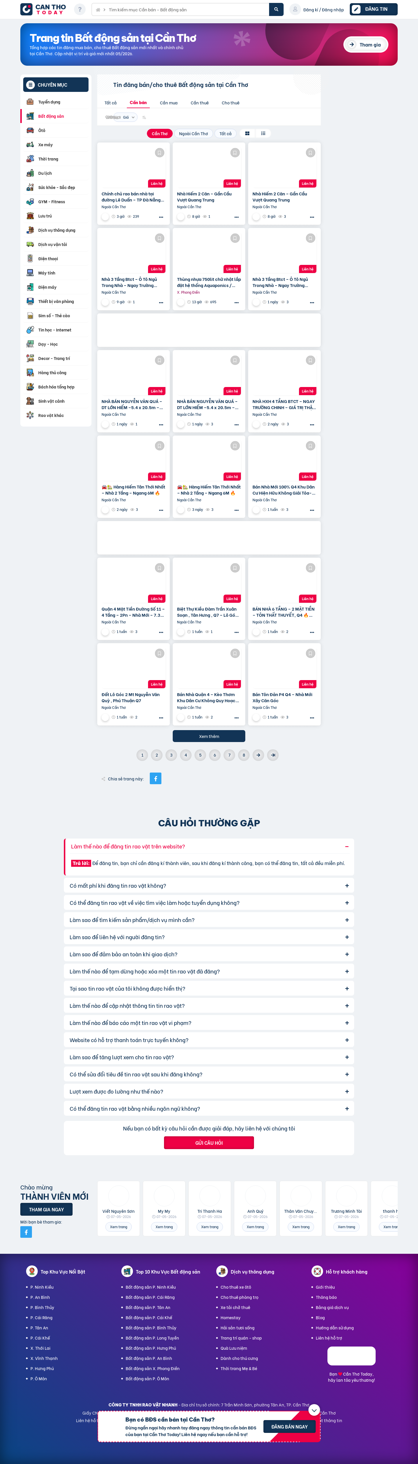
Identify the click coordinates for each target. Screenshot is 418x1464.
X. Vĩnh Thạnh (44, 1358)
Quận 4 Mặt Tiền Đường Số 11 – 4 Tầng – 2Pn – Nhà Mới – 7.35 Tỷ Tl (133, 612)
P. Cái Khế (40, 1338)
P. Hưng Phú (42, 1368)
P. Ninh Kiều (41, 1287)
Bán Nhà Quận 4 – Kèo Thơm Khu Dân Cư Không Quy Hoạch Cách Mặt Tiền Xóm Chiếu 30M (208, 697)
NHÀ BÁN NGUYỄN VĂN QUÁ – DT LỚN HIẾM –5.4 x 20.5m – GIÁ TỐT (132, 404)
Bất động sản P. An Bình (149, 1358)
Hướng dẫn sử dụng (335, 1327)
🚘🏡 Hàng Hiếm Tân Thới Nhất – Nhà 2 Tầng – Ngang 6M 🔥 (133, 490)
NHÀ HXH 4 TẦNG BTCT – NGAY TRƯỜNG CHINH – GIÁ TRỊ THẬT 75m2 (284, 404)
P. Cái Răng (41, 1317)
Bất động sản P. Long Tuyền (152, 1338)
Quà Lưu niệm (234, 1348)
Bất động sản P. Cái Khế (149, 1317)
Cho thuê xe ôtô (236, 1287)
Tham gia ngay (46, 1209)
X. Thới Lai (40, 1348)
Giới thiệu (325, 1287)
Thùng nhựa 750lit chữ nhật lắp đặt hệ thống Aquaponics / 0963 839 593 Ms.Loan (209, 282)
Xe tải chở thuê (235, 1307)
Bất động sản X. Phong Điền (153, 1368)
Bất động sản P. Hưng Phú (151, 1348)
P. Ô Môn (38, 1378)
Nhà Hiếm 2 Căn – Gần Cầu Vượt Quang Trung (204, 196)
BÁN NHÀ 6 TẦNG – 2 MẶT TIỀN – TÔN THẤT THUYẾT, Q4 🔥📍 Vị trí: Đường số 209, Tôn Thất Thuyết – (284, 612)
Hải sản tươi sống (238, 1327)
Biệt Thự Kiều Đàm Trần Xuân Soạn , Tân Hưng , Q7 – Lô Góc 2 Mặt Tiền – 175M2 (207, 612)
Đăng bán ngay (289, 1426)
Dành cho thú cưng (239, 1358)
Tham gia (370, 44)
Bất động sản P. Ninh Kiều (151, 1287)
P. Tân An (39, 1327)
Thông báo (326, 1297)
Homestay (231, 1317)
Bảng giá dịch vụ (332, 1307)
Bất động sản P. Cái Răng (150, 1297)
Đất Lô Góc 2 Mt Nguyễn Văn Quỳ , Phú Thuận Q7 (131, 697)
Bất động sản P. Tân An (148, 1307)
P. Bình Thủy (42, 1307)
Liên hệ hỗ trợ (329, 1338)
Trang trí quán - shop (241, 1338)
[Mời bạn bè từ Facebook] (26, 1232)
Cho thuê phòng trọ (239, 1297)
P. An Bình (40, 1297)
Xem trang (118, 1226)
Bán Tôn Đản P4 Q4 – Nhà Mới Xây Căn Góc (282, 697)
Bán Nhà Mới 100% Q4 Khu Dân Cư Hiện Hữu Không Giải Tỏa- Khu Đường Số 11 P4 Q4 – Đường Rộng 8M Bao (284, 490)
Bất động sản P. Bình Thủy (151, 1327)
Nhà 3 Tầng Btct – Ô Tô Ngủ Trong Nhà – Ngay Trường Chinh (129, 282)
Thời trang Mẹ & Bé (239, 1368)
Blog (320, 1317)
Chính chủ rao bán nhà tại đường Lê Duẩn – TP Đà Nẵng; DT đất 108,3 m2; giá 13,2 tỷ (132, 196)
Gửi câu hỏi (209, 1142)
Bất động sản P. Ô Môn (147, 1378)
